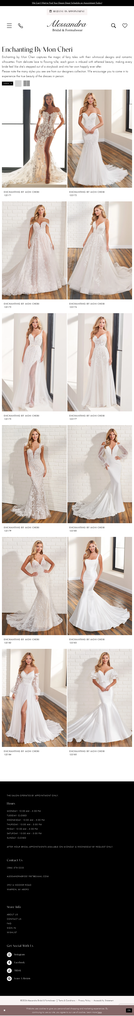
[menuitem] (9, 26)
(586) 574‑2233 (15, 868)
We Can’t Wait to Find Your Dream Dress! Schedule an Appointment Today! (67, 3)
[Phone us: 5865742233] (20, 26)
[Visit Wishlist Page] (124, 26)
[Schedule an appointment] (67, 12)
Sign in (11, 928)
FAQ (9, 923)
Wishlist (12, 932)
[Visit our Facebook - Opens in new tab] (19, 963)
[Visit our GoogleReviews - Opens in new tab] (19, 979)
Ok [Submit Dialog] (128, 1010)
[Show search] (113, 26)
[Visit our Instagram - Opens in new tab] (19, 955)
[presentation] (34, 139)
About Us (12, 914)
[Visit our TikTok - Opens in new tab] (19, 971)
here (100, 1012)
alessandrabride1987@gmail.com (28, 876)
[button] (9, 26)
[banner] (67, 26)
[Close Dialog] (5, 1011)
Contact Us (14, 919)
